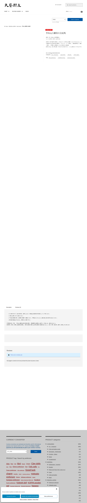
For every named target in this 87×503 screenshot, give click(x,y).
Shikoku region (52, 410)
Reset (35, 361)
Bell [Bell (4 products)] (15, 374)
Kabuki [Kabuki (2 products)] (33, 387)
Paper (50, 382)
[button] (56, 489)
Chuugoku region (53, 408)
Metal (50, 387)
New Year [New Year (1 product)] (18, 399)
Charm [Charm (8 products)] (28, 374)
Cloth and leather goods (54, 359)
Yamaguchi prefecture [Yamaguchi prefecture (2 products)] (26, 408)
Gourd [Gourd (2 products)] (20, 384)
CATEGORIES (50, 354)
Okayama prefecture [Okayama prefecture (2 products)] (34, 399)
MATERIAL (49, 372)
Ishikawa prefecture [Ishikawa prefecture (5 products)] (26, 387)
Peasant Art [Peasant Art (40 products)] (27, 402)
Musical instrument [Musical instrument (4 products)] (26, 396)
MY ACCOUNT (58, 4)
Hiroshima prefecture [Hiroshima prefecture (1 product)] (26, 384)
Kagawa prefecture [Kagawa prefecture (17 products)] (13, 390)
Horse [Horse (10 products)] (18, 387)
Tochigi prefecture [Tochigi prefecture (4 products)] (24, 405)
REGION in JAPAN (12, 26)
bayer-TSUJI (52, 423)
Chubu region (52, 403)
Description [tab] (9, 217)
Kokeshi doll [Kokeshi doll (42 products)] (22, 393)
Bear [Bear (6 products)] (12, 374)
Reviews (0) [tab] (18, 217)
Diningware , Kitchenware (55, 361)
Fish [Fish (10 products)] (26, 377)
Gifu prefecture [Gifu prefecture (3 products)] (20, 380)
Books (50, 367)
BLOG (27, 11)
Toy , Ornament (54, 54)
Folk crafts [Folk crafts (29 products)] (33, 377)
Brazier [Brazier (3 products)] (23, 374)
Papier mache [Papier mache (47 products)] (16, 402)
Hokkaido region (53, 395)
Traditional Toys (61, 57)
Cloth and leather (53, 385)
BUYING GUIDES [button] (17, 11)
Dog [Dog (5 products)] (10, 377)
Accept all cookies (11, 496)
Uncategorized (52, 369)
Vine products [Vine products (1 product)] (17, 408)
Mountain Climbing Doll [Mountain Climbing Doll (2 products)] (15, 396)
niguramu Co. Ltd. (58, 470)
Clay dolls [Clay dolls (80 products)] (35, 374)
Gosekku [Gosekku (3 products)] (16, 384)
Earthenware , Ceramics (54, 374)
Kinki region (19, 26)
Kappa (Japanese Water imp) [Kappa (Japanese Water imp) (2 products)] (27, 390)
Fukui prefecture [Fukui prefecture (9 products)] (11, 380)
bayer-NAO (63, 54)
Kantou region (52, 400)
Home (7, 26)
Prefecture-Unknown (54, 392)
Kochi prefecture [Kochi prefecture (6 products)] (10, 393)
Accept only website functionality (30, 496)
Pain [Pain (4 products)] (7, 402)
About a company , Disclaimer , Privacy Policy (29, 499)
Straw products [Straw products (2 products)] (15, 405)
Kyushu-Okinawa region (54, 413)
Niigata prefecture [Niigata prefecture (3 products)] (25, 399)
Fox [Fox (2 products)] (39, 377)
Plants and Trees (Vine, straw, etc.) (57, 380)
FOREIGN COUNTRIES (53, 416)
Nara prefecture (52, 57)
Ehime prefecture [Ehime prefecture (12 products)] (18, 377)
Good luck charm (71, 57)
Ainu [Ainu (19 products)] (8, 374)
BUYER (49, 418)
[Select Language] (59, 19)
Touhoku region (52, 398)
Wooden (69, 54)
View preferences (48, 496)
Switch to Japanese (75, 19)
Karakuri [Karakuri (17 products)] (37, 390)
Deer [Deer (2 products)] (7, 377)
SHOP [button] (7, 11)
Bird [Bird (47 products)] (19, 374)
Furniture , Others (53, 364)
